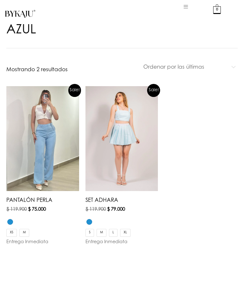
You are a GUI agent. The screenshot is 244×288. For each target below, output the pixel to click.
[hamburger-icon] (186, 7)
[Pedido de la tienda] (188, 67)
